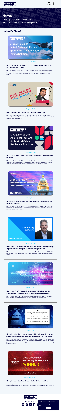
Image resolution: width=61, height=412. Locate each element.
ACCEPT (48, 408)
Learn (5, 408)
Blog (22, 408)
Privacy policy (33, 408)
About (13, 408)
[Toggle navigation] (55, 3)
